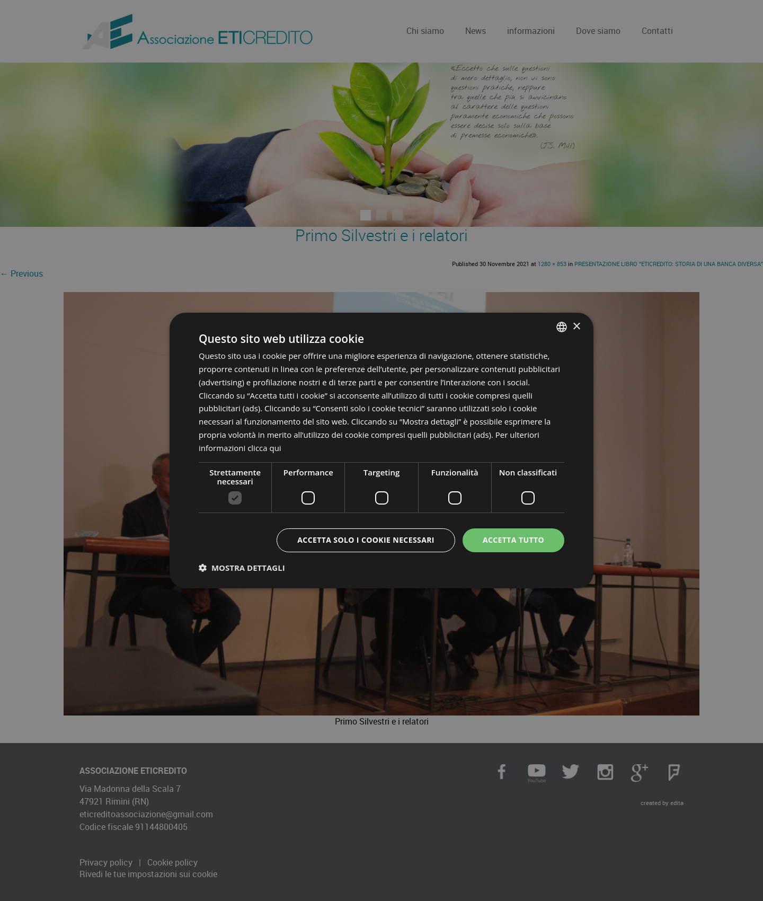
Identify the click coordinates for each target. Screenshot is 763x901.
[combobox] (561, 327)
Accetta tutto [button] (513, 540)
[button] (242, 567)
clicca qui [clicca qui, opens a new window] (264, 448)
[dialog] (381, 450)
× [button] (576, 326)
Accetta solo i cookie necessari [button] (365, 540)
